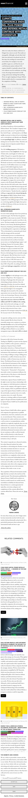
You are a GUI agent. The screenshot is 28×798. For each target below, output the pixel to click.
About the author (6, 528)
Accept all (14, 781)
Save (14, 786)
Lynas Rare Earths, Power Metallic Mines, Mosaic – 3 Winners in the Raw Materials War (13, 569)
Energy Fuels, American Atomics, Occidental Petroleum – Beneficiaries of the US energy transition (14, 727)
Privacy (11, 796)
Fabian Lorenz (14, 512)
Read (3, 612)
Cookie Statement (19, 796)
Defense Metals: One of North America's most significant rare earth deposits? (14, 103)
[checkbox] (1, 778)
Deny (14, 791)
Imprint (6, 796)
